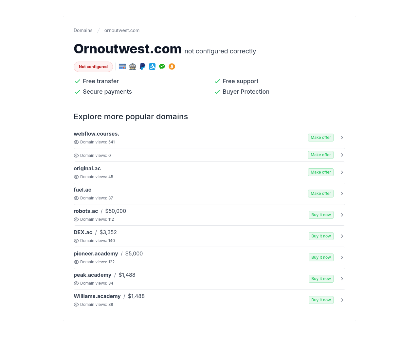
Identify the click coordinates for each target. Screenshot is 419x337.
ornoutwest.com (122, 30)
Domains (83, 30)
